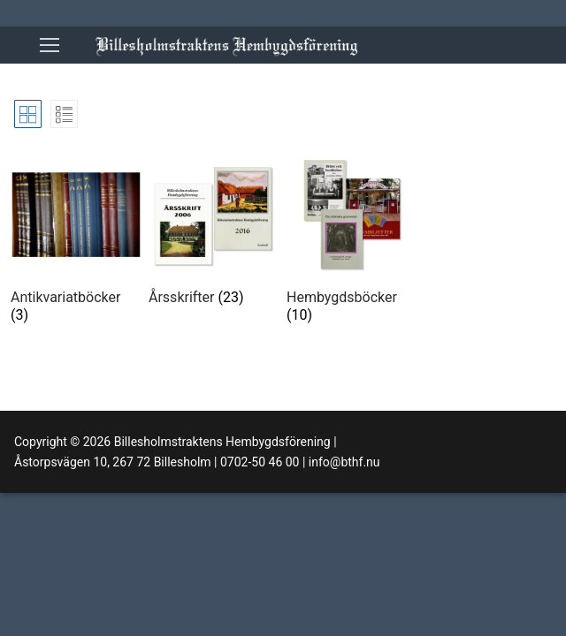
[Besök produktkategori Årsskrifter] (214, 231)
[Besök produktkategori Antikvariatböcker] (76, 240)
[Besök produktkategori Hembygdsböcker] (352, 240)
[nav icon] (49, 45)
